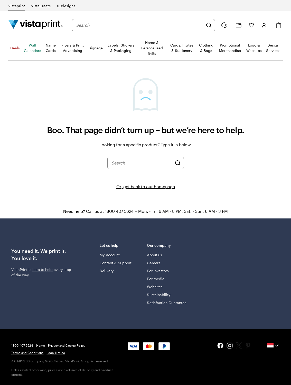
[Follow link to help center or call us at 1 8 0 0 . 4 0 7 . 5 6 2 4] (224, 25)
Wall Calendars (32, 48)
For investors (158, 271)
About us (154, 255)
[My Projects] (238, 25)
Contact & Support (116, 263)
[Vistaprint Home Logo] (35, 25)
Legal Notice (55, 352)
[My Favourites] (251, 25)
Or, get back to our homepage (145, 186)
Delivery (107, 271)
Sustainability (158, 294)
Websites (155, 287)
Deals (15, 48)
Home (40, 345)
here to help (42, 269)
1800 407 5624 (22, 345)
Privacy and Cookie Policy (66, 345)
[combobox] (139, 25)
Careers (153, 263)
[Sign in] (264, 25)
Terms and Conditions (27, 352)
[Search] (209, 25)
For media (155, 279)
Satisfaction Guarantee (166, 302)
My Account (110, 255)
